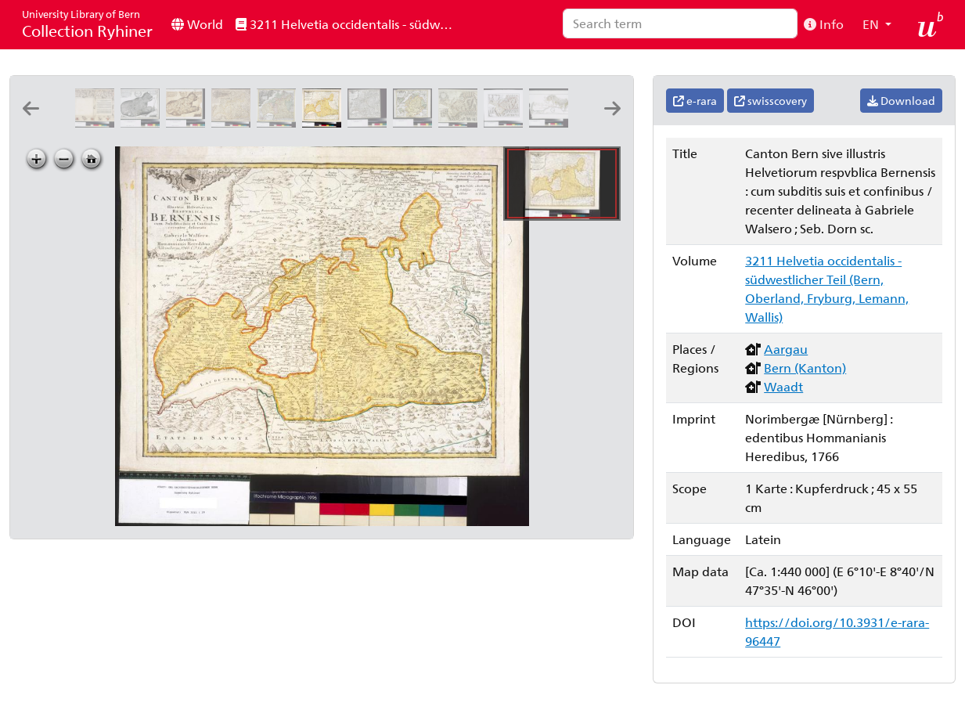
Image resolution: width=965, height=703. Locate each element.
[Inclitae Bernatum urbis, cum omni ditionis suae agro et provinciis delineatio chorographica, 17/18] (98, 122)
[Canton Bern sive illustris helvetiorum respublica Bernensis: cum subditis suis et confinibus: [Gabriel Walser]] (370, 122)
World (197, 24)
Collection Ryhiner (87, 24)
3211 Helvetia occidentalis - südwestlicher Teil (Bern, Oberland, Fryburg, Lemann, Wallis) (350, 24)
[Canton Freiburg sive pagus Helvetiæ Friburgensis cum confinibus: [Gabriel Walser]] (415, 122)
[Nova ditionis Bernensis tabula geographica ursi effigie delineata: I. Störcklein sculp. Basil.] (143, 122)
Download (901, 100)
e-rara (695, 100)
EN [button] (872, 24)
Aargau (786, 349)
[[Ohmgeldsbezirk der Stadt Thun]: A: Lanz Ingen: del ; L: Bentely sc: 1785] (551, 122)
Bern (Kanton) (805, 367)
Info (824, 24)
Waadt (783, 386)
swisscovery (770, 100)
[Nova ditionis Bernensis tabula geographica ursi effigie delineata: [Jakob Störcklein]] (188, 122)
